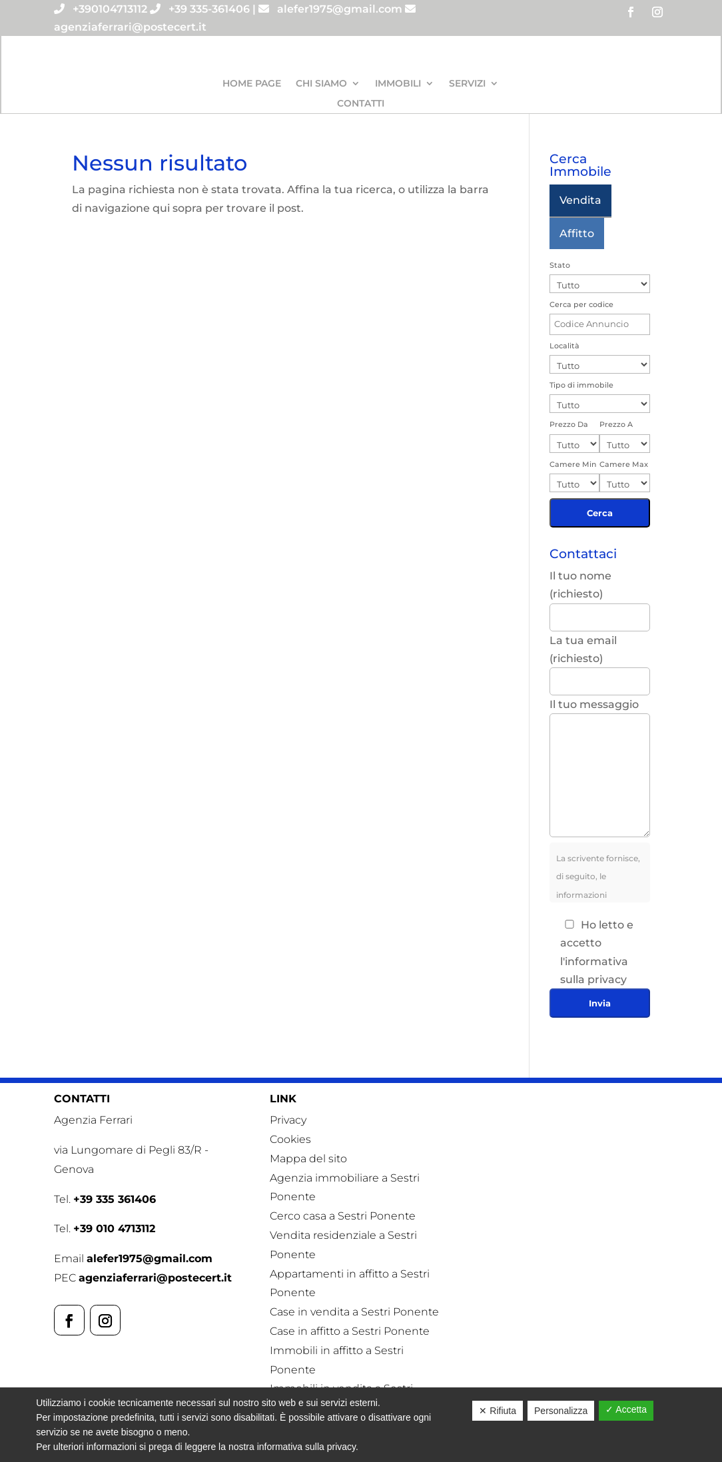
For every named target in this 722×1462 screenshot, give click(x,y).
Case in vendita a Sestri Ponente (354, 1311)
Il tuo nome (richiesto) (599, 596)
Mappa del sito (308, 1158)
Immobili (398, 84)
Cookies (290, 1139)
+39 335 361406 (114, 1199)
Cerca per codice (581, 304)
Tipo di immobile (581, 385)
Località (564, 345)
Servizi (467, 84)
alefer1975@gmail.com (339, 9)
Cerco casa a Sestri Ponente (343, 1216)
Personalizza (560, 1410)
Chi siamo (321, 84)
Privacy (288, 1120)
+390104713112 (110, 9)
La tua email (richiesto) (599, 660)
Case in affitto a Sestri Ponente (350, 1331)
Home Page (251, 84)
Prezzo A (616, 424)
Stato (559, 265)
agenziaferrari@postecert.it (130, 27)
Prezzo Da (568, 424)
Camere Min (572, 464)
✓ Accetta (626, 1409)
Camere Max (623, 464)
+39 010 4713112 (114, 1228)
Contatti (360, 104)
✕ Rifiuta (497, 1410)
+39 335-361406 (209, 9)
